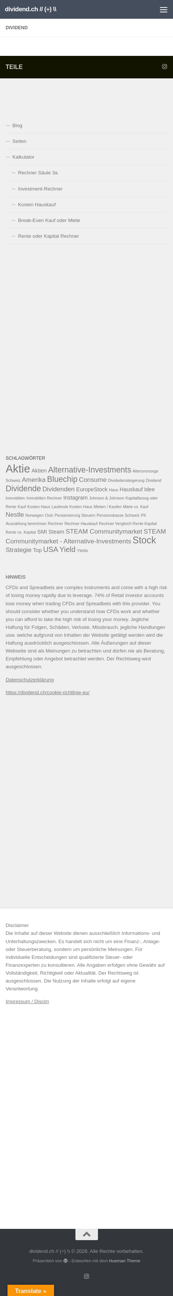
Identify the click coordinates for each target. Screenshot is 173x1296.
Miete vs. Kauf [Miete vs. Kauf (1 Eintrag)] (136, 506)
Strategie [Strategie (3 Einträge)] (19, 550)
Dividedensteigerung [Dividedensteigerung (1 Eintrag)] (126, 480)
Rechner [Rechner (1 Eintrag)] (55, 523)
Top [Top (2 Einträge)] (37, 550)
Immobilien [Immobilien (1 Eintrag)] (15, 498)
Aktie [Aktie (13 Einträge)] (18, 468)
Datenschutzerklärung (30, 679)
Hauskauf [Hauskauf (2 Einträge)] (131, 489)
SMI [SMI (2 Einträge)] (42, 532)
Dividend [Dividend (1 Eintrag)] (153, 480)
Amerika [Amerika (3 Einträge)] (33, 479)
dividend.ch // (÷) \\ (30, 9)
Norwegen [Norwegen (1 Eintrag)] (35, 515)
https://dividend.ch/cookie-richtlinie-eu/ (48, 692)
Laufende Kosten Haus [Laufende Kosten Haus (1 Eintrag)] (71, 506)
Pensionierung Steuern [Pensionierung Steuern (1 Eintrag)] (74, 515)
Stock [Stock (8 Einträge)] (144, 540)
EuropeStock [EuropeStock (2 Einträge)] (92, 489)
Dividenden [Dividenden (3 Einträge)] (58, 489)
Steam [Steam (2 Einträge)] (56, 532)
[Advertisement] (86, 349)
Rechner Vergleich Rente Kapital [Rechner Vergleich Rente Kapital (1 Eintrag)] (128, 523)
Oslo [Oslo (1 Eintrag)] (49, 515)
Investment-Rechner (40, 189)
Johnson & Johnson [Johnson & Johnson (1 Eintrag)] (106, 498)
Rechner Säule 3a (38, 173)
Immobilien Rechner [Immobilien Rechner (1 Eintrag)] (44, 498)
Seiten (19, 141)
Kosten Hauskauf (37, 204)
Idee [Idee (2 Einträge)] (149, 489)
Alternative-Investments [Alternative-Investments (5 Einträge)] (89, 469)
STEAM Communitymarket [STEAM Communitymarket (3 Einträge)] (104, 531)
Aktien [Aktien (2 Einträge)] (39, 471)
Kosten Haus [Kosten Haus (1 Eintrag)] (38, 506)
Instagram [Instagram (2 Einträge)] (75, 498)
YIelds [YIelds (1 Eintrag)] (82, 550)
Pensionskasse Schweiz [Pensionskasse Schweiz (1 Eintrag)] (118, 515)
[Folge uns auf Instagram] (164, 67)
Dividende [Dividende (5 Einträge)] (23, 488)
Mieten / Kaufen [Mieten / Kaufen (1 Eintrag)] (107, 506)
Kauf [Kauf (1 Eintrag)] (22, 506)
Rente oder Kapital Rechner (48, 236)
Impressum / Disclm (27, 1001)
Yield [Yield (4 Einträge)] (68, 549)
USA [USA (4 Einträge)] (50, 549)
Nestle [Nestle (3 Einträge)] (15, 514)
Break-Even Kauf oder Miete (49, 220)
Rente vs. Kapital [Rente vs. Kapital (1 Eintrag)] (21, 532)
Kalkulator (23, 157)
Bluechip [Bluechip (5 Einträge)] (62, 479)
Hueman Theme (124, 1260)
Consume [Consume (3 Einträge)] (93, 479)
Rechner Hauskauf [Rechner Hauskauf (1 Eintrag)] (81, 523)
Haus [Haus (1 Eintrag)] (113, 490)
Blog (17, 125)
